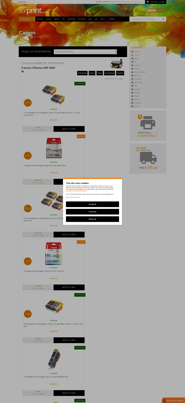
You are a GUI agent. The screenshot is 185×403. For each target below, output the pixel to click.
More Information (73, 197)
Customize (92, 212)
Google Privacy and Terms (76, 191)
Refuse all (92, 219)
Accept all (92, 204)
